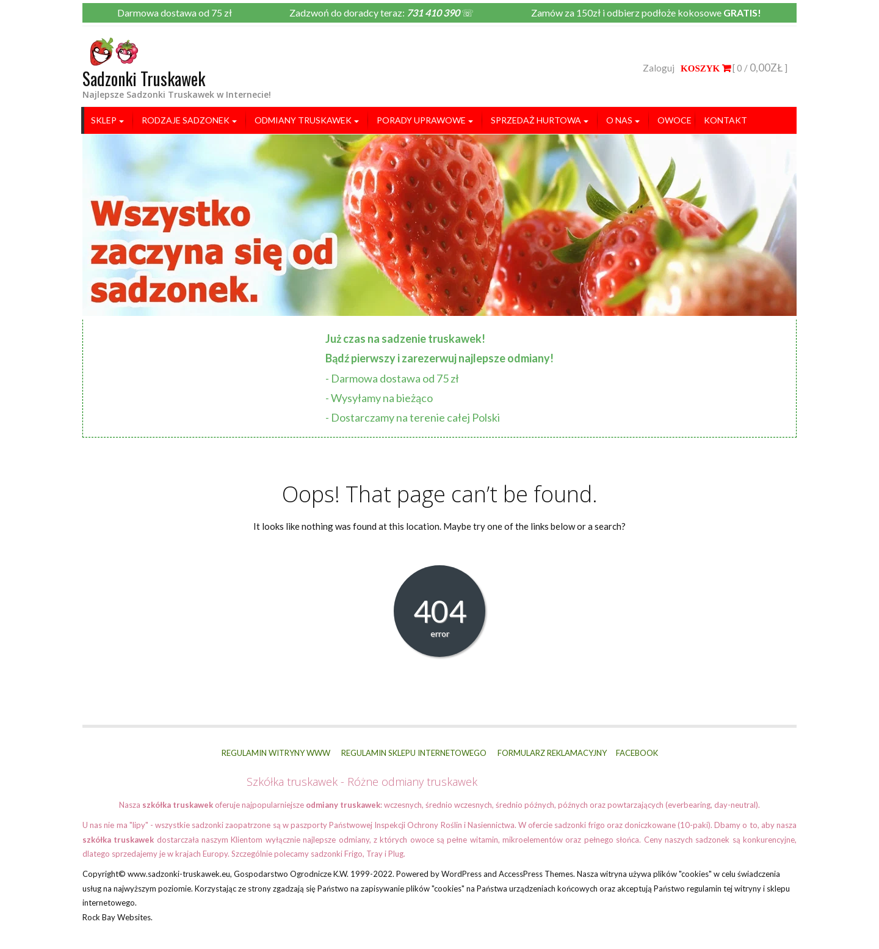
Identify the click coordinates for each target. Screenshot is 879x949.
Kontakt (725, 120)
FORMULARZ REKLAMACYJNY (552, 753)
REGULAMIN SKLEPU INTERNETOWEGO (414, 753)
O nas (619, 120)
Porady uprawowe (421, 120)
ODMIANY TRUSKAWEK (303, 120)
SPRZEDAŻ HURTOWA (536, 120)
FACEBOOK (637, 753)
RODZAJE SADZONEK (186, 120)
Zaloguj (659, 67)
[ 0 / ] (734, 67)
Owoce (674, 120)
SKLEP (104, 120)
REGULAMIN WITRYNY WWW (276, 753)
